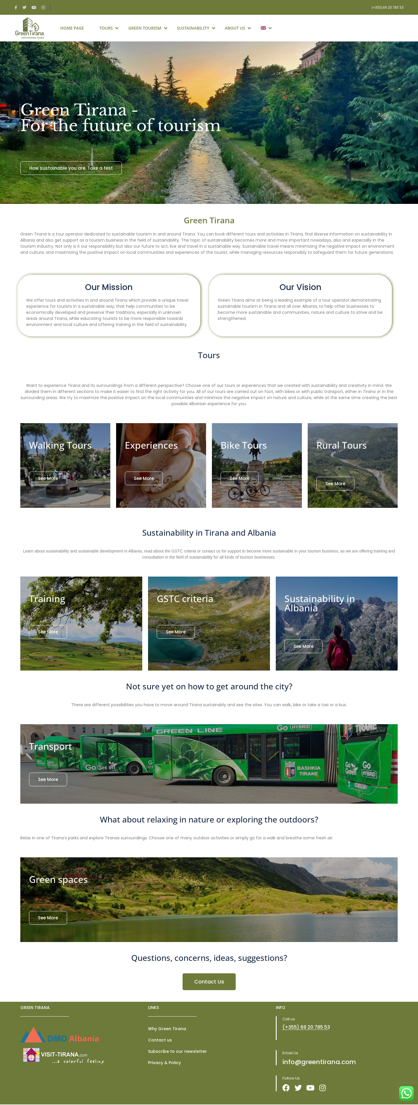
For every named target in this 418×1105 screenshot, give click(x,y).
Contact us (160, 1040)
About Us (238, 28)
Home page (72, 28)
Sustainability (196, 28)
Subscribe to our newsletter (177, 1051)
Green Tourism (147, 28)
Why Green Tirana (167, 1029)
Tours (109, 28)
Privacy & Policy (164, 1063)
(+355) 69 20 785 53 (387, 7)
